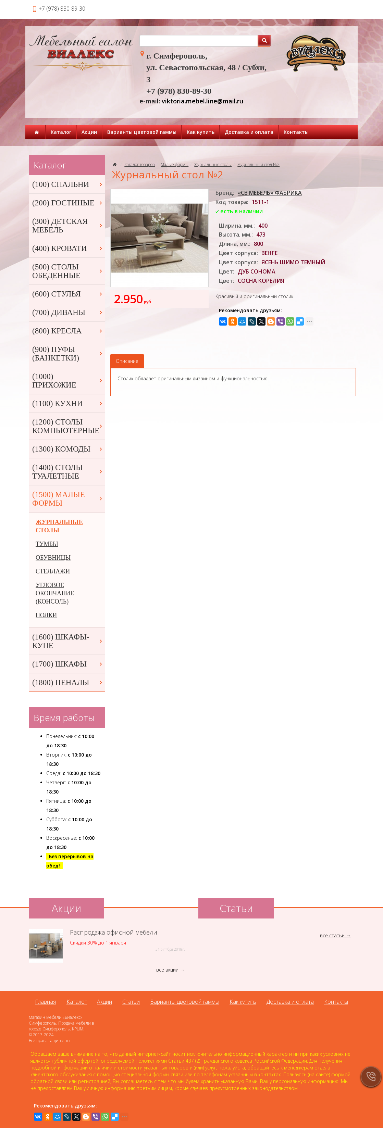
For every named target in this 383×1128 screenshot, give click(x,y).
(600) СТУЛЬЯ (67, 294)
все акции (167, 969)
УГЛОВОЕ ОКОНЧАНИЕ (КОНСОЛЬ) (55, 593)
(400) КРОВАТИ (67, 248)
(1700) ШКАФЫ (67, 664)
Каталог (61, 132)
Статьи (131, 1001)
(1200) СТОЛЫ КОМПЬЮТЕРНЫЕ (67, 426)
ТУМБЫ (47, 544)
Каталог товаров (139, 164)
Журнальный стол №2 (258, 164)
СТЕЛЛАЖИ (53, 571)
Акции (89, 132)
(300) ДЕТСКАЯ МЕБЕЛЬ (67, 225)
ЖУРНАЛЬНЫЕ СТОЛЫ (59, 526)
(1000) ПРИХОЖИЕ (67, 380)
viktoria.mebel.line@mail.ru (202, 101)
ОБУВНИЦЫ (53, 557)
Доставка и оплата (249, 132)
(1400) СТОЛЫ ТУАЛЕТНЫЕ (67, 471)
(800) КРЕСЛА (67, 331)
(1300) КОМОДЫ (67, 449)
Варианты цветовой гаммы (141, 132)
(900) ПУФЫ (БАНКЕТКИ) (67, 353)
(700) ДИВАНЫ (67, 312)
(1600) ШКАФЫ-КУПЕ (67, 641)
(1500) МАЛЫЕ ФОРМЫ (67, 498)
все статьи (332, 935)
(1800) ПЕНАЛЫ (67, 682)
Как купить (200, 132)
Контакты (296, 132)
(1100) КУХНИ (67, 403)
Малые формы (174, 164)
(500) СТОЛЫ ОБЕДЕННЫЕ (67, 271)
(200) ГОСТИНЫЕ (67, 203)
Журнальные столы (213, 164)
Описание (127, 361)
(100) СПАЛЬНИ (67, 184)
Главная (45, 1001)
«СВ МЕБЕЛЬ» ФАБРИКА (270, 193)
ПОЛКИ (46, 615)
